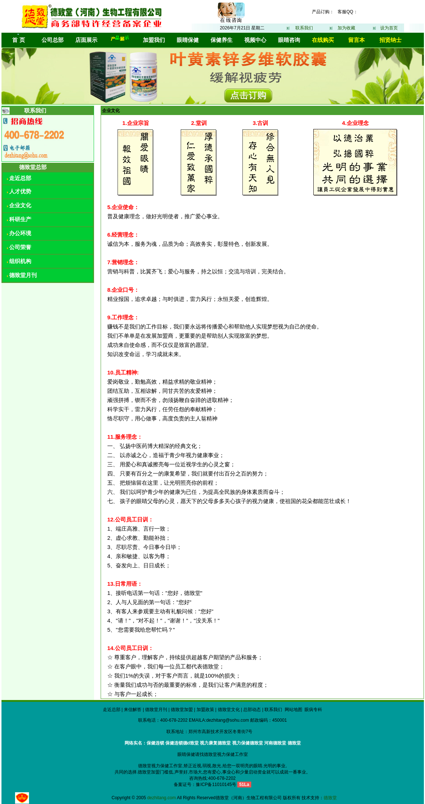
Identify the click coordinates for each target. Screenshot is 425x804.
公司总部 (53, 40)
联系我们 (304, 27)
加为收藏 (346, 27)
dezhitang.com (161, 797)
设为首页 (389, 27)
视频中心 (255, 40)
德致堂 (330, 797)
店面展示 (86, 40)
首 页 (18, 40)
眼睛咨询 (289, 40)
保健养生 (221, 40)
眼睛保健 (188, 40)
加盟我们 (154, 40)
